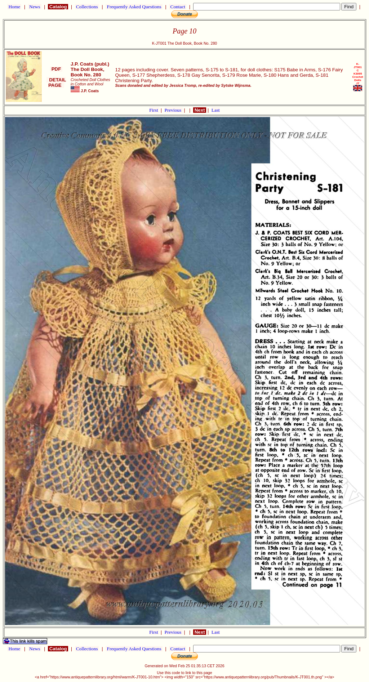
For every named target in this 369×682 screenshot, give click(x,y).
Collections (87, 6)
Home (14, 6)
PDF (56, 69)
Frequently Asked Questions (134, 6)
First (154, 110)
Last (216, 110)
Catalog (58, 6)
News (34, 6)
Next (199, 110)
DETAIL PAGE (56, 82)
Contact (177, 6)
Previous (174, 110)
